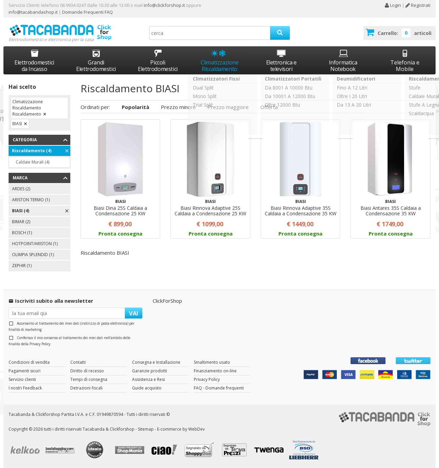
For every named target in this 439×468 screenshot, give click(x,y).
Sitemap (146, 429)
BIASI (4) (20, 211)
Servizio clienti (22, 379)
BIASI (17, 124)
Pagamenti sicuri (24, 371)
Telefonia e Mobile (404, 60)
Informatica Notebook (343, 60)
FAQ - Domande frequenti (219, 388)
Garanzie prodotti (149, 371)
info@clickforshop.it (164, 5)
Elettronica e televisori (281, 60)
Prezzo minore (178, 107)
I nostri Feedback (25, 388)
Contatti (78, 362)
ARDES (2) (21, 189)
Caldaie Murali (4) (32, 162)
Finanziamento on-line (215, 371)
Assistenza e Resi (148, 379)
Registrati (417, 5)
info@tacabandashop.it (33, 12)
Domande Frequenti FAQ (87, 12)
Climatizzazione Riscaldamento (220, 66)
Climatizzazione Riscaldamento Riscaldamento (27, 108)
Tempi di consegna (88, 379)
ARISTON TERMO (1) (31, 200)
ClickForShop (167, 300)
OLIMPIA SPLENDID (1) (33, 254)
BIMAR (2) (21, 222)
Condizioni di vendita (29, 362)
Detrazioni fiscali (86, 388)
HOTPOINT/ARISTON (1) (35, 244)
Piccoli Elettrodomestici (158, 60)
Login (392, 5)
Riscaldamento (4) (31, 151)
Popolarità (135, 107)
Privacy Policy (39, 343)
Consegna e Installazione (156, 362)
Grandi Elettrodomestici (96, 60)
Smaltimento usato (212, 362)
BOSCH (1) (22, 233)
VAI (133, 313)
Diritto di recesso (87, 371)
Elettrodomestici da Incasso (34, 60)
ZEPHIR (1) (22, 265)
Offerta (269, 107)
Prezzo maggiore (228, 107)
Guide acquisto (147, 388)
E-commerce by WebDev (181, 429)
